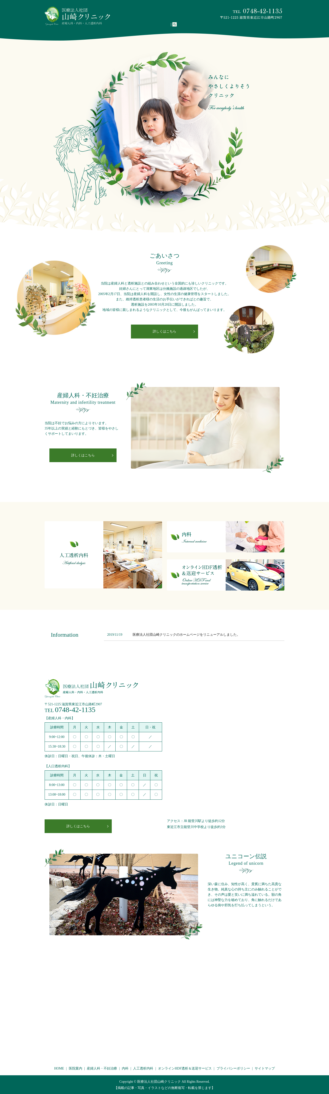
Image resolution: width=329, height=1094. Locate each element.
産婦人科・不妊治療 (165, 27)
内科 (188, 27)
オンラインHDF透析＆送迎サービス (248, 27)
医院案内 (138, 27)
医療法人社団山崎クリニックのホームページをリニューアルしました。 (186, 634)
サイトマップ (265, 1068)
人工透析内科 (206, 27)
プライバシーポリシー (233, 1068)
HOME (122, 27)
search (283, 27)
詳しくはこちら (164, 331)
